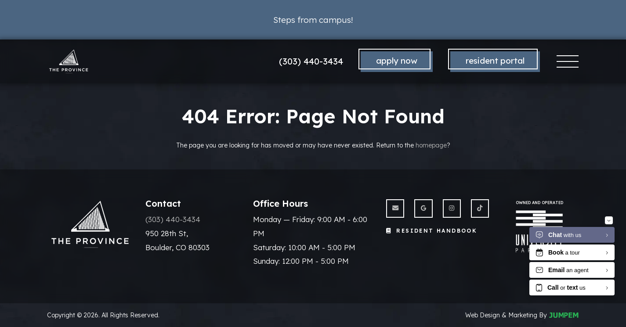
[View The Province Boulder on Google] (423, 208)
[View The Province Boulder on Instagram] (452, 208)
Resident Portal (495, 60)
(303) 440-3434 (311, 61)
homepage (431, 145)
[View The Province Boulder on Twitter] (480, 208)
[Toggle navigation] (568, 62)
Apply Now (396, 60)
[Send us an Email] (395, 208)
